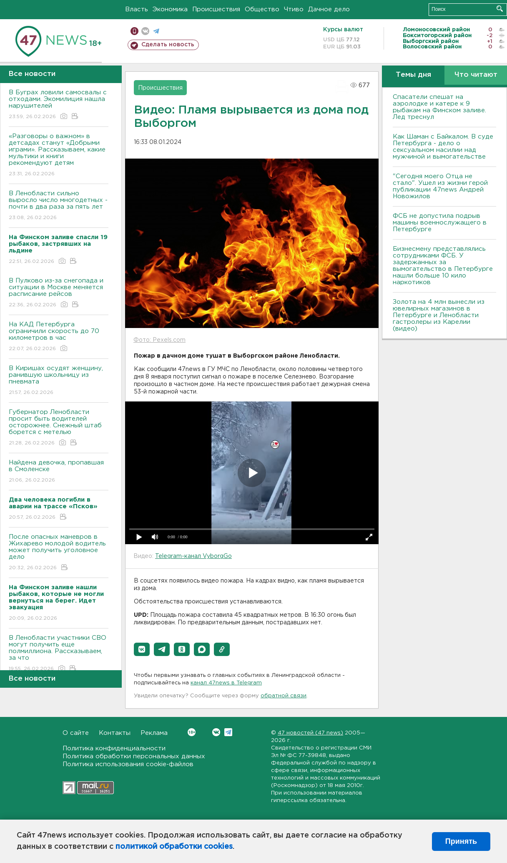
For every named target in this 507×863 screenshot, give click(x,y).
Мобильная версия (134, 31)
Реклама (154, 733)
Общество (262, 9)
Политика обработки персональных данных (134, 756)
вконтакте (145, 31)
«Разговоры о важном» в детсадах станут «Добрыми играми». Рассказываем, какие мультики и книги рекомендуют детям (58, 155)
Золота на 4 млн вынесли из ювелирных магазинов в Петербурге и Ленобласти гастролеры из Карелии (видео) (438, 315)
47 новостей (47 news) (310, 733)
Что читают (475, 75)
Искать (500, 8)
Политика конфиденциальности (114, 748)
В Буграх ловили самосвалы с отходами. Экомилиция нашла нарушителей (58, 105)
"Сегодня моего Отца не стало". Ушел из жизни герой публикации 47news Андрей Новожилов (440, 186)
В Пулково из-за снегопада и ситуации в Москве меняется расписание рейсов (58, 293)
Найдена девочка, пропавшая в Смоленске (58, 472)
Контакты (115, 733)
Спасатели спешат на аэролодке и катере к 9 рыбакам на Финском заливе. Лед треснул (439, 107)
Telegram (228, 732)
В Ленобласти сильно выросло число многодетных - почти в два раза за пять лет (58, 206)
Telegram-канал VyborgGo (193, 556)
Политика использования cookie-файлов (128, 764)
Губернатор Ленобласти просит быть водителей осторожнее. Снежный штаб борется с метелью (58, 428)
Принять (461, 841)
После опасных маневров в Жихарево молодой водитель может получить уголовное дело (58, 552)
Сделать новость (167, 44)
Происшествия (216, 9)
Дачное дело (329, 9)
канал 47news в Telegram (226, 683)
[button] (142, 649)
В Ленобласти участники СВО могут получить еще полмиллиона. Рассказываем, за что (58, 653)
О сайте (76, 733)
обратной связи (283, 696)
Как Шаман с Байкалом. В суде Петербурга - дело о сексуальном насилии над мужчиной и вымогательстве (443, 146)
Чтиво (294, 9)
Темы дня (413, 75)
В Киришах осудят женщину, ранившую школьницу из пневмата (58, 381)
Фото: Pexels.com (159, 340)
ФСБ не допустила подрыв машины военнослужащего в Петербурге (440, 222)
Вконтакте (192, 732)
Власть (136, 9)
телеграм (156, 31)
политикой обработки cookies (174, 846)
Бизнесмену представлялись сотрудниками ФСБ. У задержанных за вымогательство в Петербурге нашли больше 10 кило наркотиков (443, 265)
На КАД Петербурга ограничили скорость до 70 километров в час (58, 337)
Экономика (170, 9)
